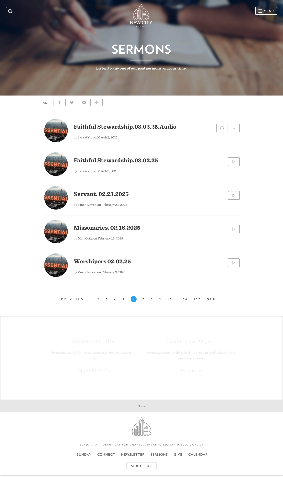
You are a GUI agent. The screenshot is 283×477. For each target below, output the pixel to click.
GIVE (178, 456)
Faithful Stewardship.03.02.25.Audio (125, 127)
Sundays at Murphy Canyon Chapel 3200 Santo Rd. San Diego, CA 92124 (141, 446)
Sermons (159, 456)
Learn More (190, 372)
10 (170, 301)
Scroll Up (141, 468)
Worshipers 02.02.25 (102, 262)
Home (142, 408)
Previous (72, 301)
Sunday (84, 456)
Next (213, 301)
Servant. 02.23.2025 (101, 195)
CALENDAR (198, 456)
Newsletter (133, 456)
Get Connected (92, 372)
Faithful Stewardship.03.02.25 (116, 161)
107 (197, 301)
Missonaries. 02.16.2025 (107, 228)
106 (184, 301)
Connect (106, 456)
